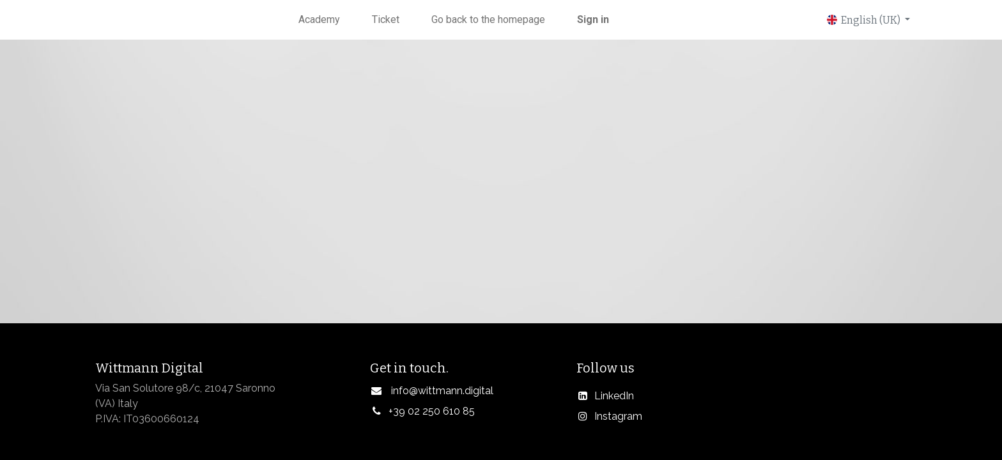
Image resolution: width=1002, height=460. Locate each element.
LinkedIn (614, 396)
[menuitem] (319, 19)
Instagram (618, 416)
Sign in (593, 19)
